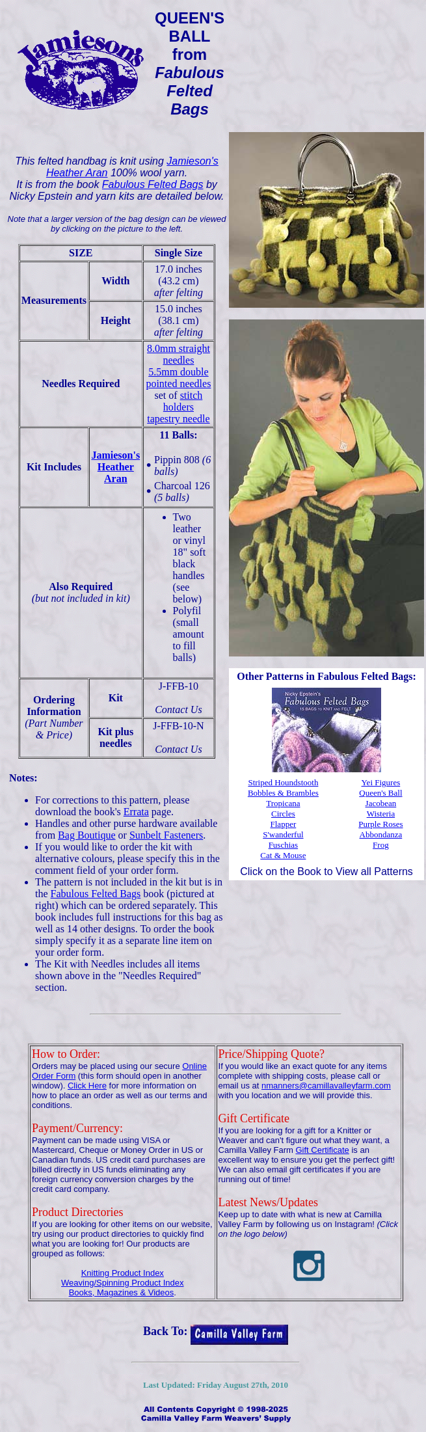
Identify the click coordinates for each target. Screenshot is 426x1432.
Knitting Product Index (122, 1273)
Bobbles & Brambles (283, 793)
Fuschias (284, 845)
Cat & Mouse (283, 855)
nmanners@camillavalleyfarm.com (326, 1085)
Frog (381, 845)
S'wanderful (283, 834)
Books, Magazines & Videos (121, 1292)
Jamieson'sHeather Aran (115, 467)
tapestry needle (178, 418)
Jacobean (381, 803)
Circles (283, 813)
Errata (136, 811)
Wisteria (381, 813)
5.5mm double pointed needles (178, 377)
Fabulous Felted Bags (153, 184)
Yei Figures (381, 782)
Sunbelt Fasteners (166, 835)
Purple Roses (380, 824)
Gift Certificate (322, 1150)
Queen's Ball (380, 793)
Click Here (87, 1085)
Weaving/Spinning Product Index (122, 1283)
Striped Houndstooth (283, 782)
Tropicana (283, 803)
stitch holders (182, 401)
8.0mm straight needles (178, 354)
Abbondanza (381, 834)
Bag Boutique (86, 835)
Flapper (284, 824)
